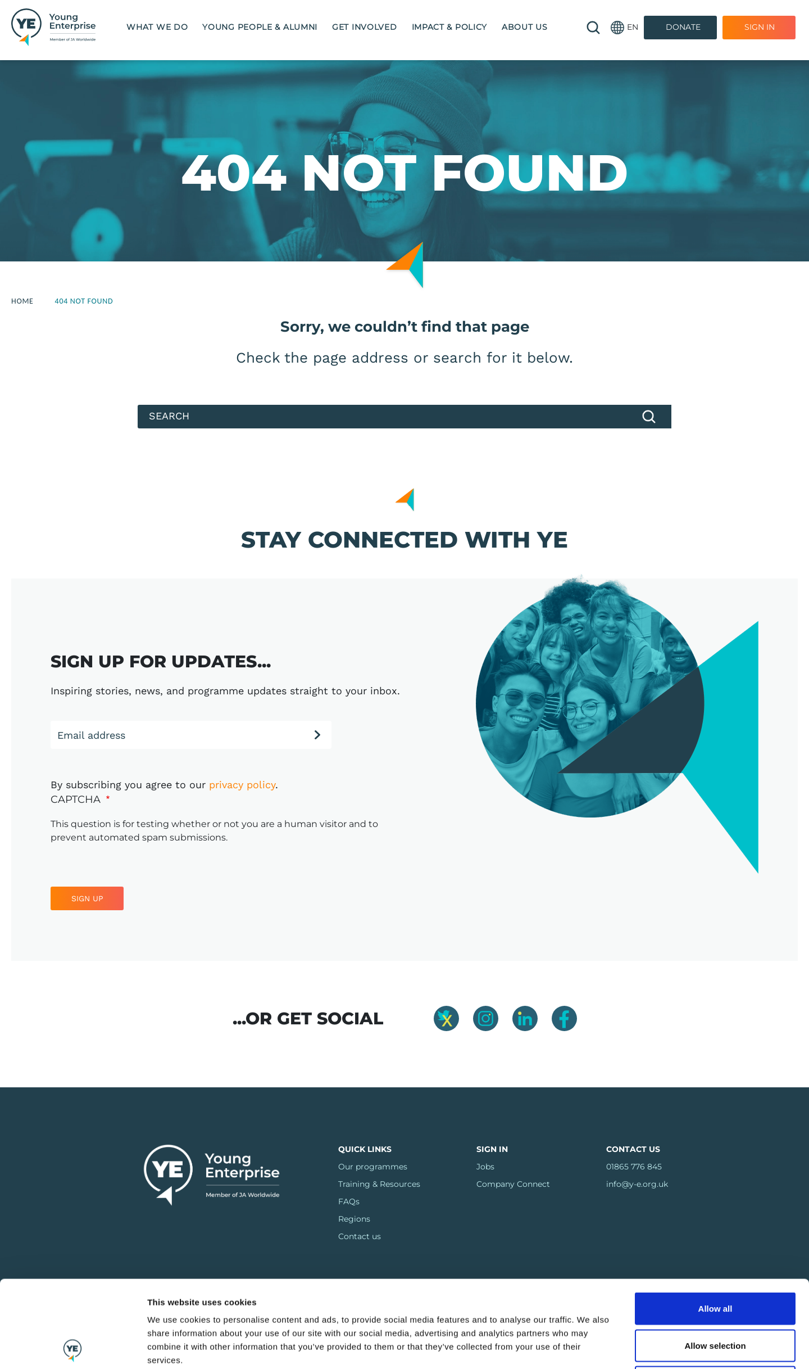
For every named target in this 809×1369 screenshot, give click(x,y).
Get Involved (364, 27)
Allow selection (715, 1258)
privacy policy (242, 784)
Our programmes (372, 1167)
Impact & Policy (450, 27)
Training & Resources (379, 1184)
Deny (715, 1295)
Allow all (715, 1221)
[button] (624, 27)
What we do (157, 27)
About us (525, 27)
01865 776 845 (634, 1167)
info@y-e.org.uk (637, 1184)
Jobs (485, 1167)
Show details (605, 1347)
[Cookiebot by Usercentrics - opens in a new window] (73, 1347)
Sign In (759, 27)
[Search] (404, 416)
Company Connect (513, 1184)
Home (22, 301)
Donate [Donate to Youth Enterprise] (683, 27)
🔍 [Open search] (593, 27)
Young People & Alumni (259, 27)
